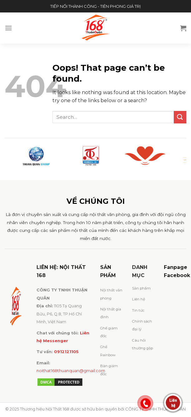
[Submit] (180, 117)
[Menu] (8, 28)
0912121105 (66, 351)
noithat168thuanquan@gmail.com (71, 370)
